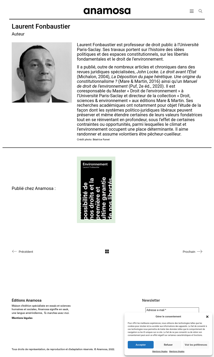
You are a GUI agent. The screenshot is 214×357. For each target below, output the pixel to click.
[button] (207, 316)
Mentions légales (160, 351)
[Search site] (200, 11)
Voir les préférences (196, 344)
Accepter (141, 344)
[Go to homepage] (107, 11)
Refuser (168, 344)
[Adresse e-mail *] (172, 310)
